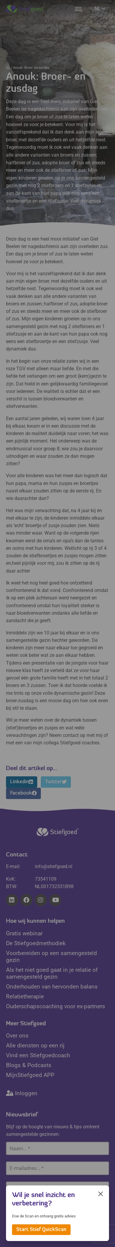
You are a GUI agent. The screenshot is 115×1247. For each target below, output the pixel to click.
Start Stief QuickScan (41, 1229)
